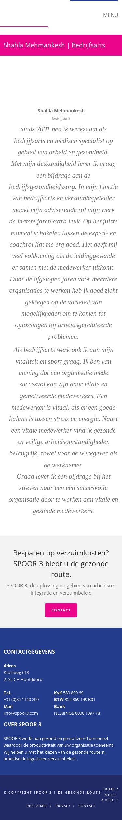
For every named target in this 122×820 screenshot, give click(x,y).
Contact (61, 610)
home (109, 789)
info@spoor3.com (21, 713)
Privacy (63, 805)
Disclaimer (37, 805)
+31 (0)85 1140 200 (21, 699)
